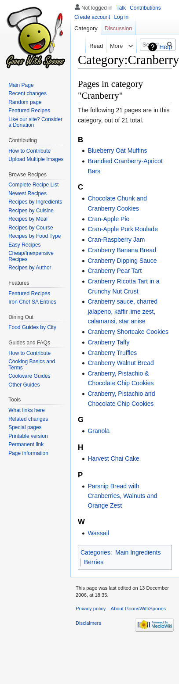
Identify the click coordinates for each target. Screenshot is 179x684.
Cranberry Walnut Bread (120, 362)
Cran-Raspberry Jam (116, 239)
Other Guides (24, 385)
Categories (95, 552)
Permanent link (26, 444)
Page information (28, 453)
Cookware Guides (29, 376)
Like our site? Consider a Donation (35, 122)
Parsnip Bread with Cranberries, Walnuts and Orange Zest (122, 496)
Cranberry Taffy (108, 342)
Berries (93, 562)
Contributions (145, 8)
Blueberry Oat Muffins (117, 150)
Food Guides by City (32, 327)
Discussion (118, 28)
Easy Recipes (24, 245)
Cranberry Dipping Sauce (122, 260)
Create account (92, 17)
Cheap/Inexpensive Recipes (31, 256)
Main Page (20, 85)
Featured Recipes (29, 110)
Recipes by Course (30, 228)
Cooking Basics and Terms (31, 364)
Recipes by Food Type (34, 236)
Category (86, 28)
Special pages (24, 427)
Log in (121, 17)
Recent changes (27, 93)
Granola (99, 430)
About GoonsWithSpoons (138, 608)
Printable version (27, 436)
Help (165, 46)
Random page (24, 102)
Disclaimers (88, 623)
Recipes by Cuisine (31, 211)
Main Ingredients (138, 552)
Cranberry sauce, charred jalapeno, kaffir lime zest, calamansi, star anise (122, 311)
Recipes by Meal (27, 219)
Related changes (28, 419)
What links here (26, 410)
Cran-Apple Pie (108, 218)
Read (94, 46)
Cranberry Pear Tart (115, 270)
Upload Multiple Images (35, 159)
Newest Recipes (27, 193)
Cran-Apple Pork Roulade (123, 229)
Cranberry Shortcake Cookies (128, 331)
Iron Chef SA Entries (32, 302)
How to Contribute (29, 151)
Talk (121, 8)
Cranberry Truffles (112, 352)
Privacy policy (91, 608)
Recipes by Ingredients (35, 202)
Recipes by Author (29, 268)
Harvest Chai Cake (113, 458)
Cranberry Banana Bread (122, 250)
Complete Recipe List (33, 185)
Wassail (98, 533)
